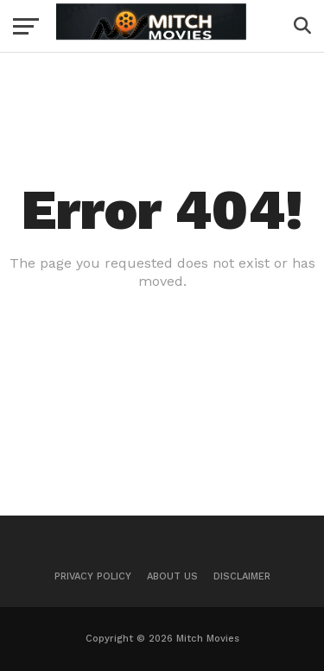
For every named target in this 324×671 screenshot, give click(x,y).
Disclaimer (241, 576)
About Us (172, 576)
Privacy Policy (92, 576)
